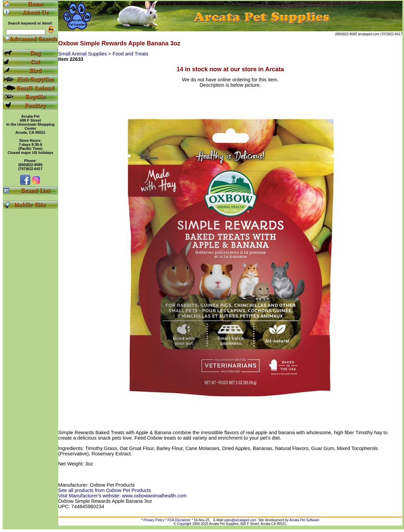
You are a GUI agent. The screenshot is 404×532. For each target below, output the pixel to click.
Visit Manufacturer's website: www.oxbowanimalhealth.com (122, 495)
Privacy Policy (154, 520)
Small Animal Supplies (83, 53)
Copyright (184, 524)
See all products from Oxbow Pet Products (104, 490)
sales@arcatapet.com (240, 520)
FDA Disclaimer (179, 520)
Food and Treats (131, 53)
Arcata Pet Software (304, 520)
